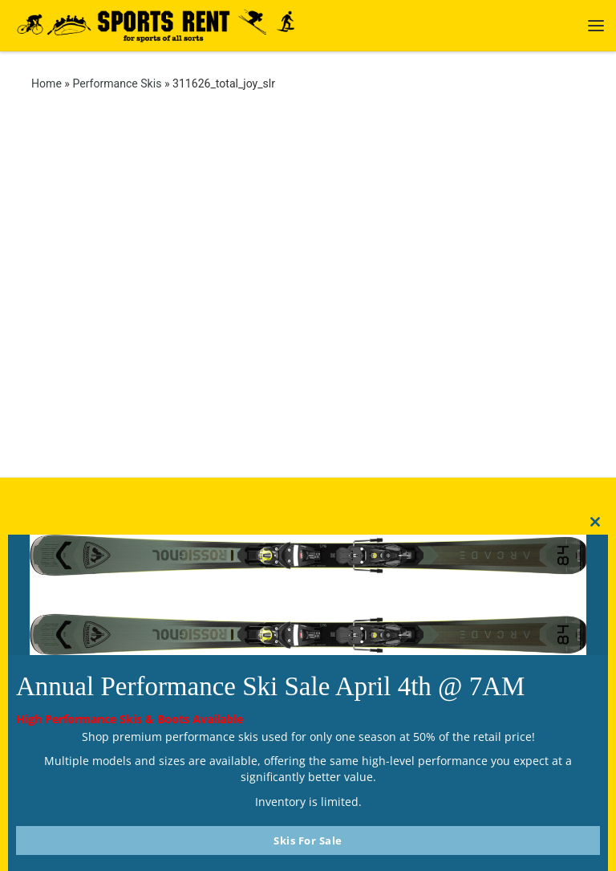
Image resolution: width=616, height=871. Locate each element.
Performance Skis (116, 83)
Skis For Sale (308, 840)
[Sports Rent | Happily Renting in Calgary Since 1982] (162, 23)
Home (46, 83)
